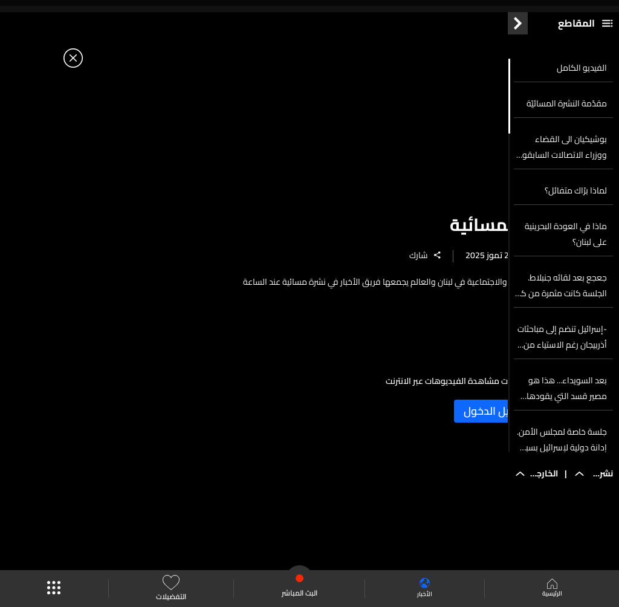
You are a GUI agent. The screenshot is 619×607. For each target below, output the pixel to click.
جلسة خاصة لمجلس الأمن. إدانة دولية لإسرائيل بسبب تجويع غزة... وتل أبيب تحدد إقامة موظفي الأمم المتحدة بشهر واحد (562, 479)
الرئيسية (551, 589)
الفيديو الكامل (582, 107)
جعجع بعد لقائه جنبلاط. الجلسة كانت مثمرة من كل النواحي (561, 324)
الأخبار (421, 588)
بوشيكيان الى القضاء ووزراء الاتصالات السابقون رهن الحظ (562, 186)
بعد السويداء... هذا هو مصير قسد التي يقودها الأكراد (567, 427)
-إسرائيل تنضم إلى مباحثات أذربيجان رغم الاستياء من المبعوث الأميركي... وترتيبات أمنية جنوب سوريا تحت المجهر (562, 376)
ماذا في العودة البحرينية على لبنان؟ (566, 273)
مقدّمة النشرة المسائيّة (567, 143)
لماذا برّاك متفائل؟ (576, 230)
